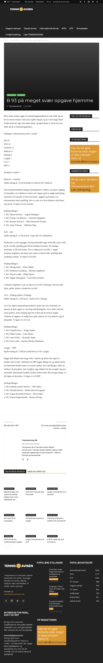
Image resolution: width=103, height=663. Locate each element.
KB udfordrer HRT (11, 425)
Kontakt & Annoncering (61, 2)
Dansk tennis (30, 28)
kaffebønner (14, 646)
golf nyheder (26, 627)
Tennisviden (82, 28)
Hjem (6, 40)
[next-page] (9, 547)
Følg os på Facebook (81, 116)
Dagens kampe (13, 28)
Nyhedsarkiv (40, 2)
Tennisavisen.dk (15, 106)
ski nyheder (27, 630)
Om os (49, 2)
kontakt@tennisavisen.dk (14, 594)
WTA (64, 28)
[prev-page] (5, 547)
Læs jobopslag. (81, 189)
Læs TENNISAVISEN (33, 34)
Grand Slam (53, 579)
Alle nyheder (29, 2)
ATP (71, 28)
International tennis (49, 28)
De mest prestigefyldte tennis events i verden (53, 426)
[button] (81, 2)
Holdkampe (21, 95)
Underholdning (13, 34)
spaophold (8, 654)
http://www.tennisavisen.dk (30, 444)
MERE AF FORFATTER (36, 472)
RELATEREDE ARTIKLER (15, 472)
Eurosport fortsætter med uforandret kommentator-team (56, 604)
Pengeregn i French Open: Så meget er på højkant (56, 589)
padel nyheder (27, 624)
